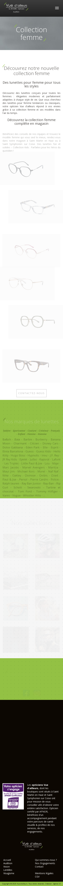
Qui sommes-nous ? (46, 859)
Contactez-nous (31, 394)
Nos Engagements (45, 863)
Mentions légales (44, 873)
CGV (37, 876)
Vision (6, 866)
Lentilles (7, 869)
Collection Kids (21, 148)
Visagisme (8, 873)
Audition (7, 863)
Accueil (7, 859)
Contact (39, 866)
